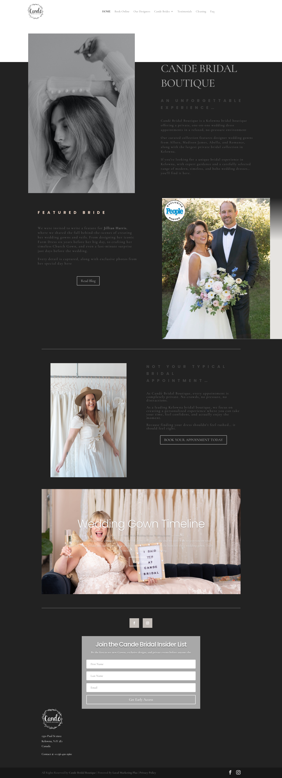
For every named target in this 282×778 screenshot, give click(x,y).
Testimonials (184, 11)
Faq (212, 11)
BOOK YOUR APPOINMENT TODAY (193, 440)
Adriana (105, 535)
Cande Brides (162, 11)
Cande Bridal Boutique (82, 773)
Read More (141, 561)
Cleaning (201, 11)
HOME (106, 11)
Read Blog (88, 281)
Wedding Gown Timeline (141, 524)
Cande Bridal (130, 535)
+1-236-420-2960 (63, 754)
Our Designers (142, 11)
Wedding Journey (162, 535)
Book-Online (122, 11)
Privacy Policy (147, 773)
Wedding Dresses (145, 535)
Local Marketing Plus (125, 773)
